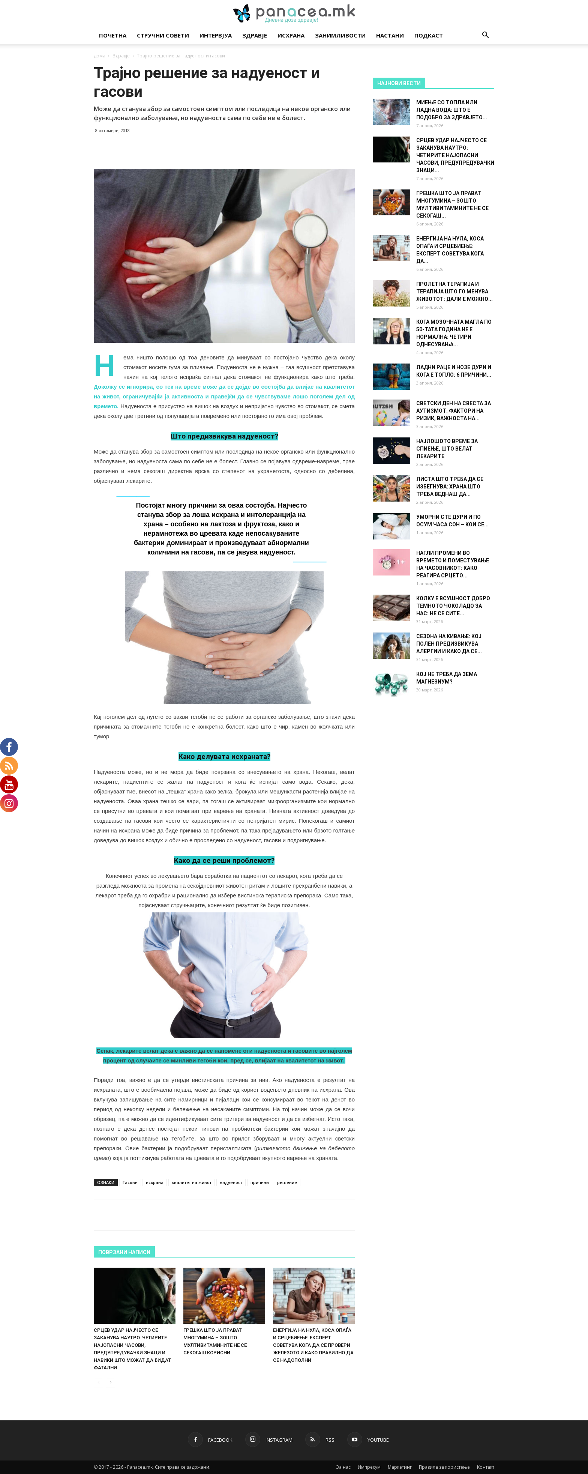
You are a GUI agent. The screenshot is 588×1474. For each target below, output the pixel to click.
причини (259, 1182)
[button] (485, 35)
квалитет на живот (192, 1182)
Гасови (130, 1182)
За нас (343, 1467)
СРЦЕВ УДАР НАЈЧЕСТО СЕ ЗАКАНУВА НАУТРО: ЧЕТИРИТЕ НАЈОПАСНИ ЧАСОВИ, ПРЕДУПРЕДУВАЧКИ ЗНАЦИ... (455, 155)
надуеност (231, 1182)
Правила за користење (444, 1467)
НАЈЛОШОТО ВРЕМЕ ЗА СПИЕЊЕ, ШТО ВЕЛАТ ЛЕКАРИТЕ (447, 448)
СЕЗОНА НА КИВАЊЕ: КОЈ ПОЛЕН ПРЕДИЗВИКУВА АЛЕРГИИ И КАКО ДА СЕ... (449, 643)
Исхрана (291, 35)
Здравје (254, 35)
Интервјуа (216, 35)
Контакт (485, 1467)
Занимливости (340, 35)
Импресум (369, 1467)
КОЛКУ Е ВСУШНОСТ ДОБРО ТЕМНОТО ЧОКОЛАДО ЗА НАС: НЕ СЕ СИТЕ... (453, 605)
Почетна (112, 35)
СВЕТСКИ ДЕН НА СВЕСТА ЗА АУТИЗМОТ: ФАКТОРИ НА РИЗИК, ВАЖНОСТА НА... (453, 410)
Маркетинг (400, 1467)
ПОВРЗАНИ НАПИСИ (124, 1252)
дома (99, 56)
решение (287, 1182)
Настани (390, 35)
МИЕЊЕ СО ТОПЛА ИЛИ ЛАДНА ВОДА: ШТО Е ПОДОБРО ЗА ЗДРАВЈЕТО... (451, 109)
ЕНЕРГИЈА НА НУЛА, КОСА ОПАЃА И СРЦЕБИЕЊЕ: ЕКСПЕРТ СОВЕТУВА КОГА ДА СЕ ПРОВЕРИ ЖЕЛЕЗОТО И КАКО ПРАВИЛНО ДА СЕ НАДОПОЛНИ (313, 1345)
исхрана (155, 1182)
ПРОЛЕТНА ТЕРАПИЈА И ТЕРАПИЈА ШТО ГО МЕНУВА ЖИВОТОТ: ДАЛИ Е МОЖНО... (454, 291)
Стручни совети (163, 35)
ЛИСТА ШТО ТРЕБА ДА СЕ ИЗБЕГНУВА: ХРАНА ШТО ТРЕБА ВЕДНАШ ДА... (449, 486)
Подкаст (428, 35)
